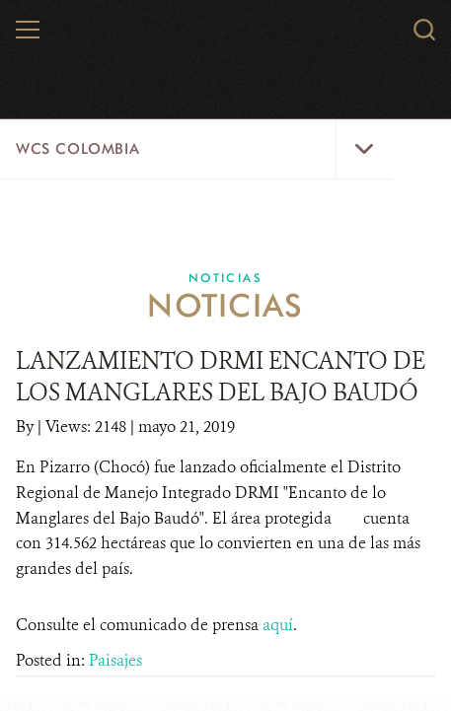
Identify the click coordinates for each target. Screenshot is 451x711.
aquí (278, 624)
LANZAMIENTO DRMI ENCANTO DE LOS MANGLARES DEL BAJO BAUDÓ (220, 376)
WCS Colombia (77, 149)
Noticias (225, 277)
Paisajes (115, 660)
